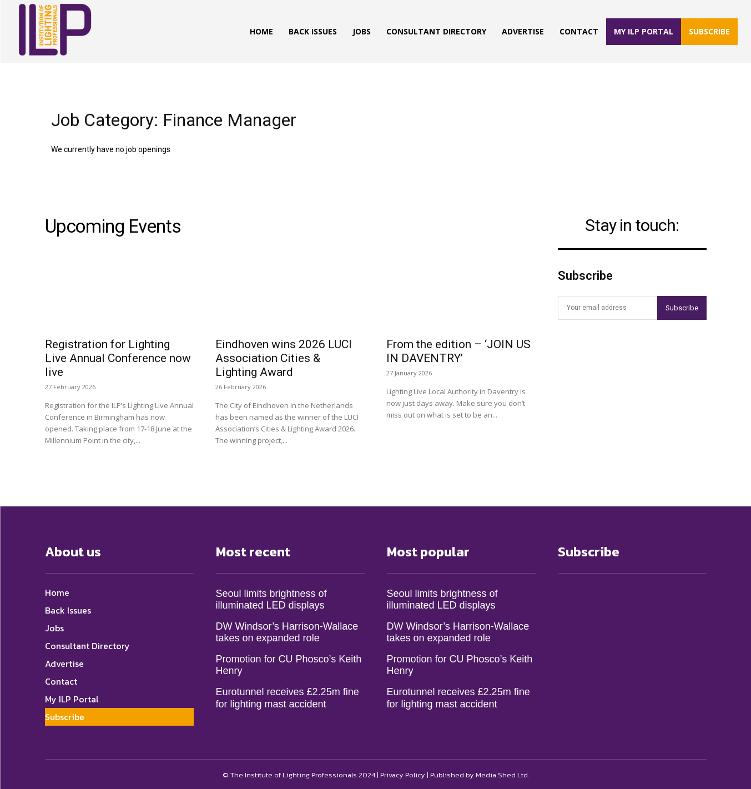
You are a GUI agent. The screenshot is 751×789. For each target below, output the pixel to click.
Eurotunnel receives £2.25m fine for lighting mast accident (287, 696)
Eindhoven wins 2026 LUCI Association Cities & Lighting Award (283, 355)
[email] (607, 308)
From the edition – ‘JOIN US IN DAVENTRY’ (458, 349)
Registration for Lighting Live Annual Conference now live (118, 355)
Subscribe (682, 308)
